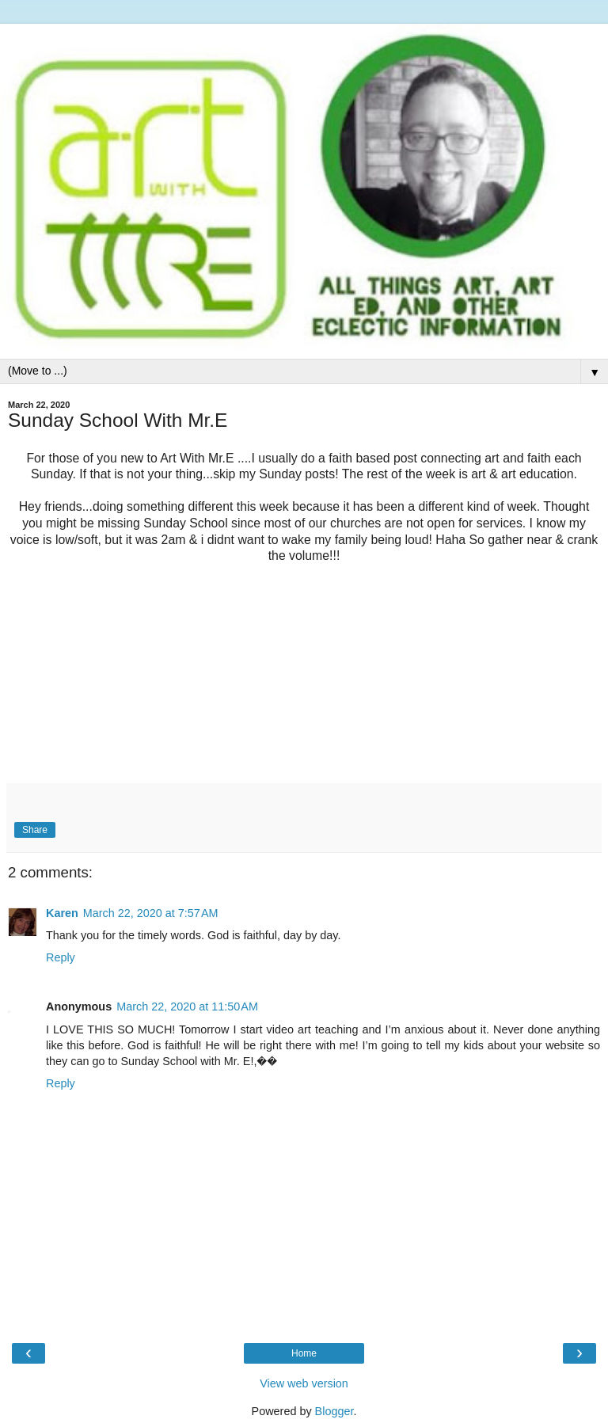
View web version (304, 1383)
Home (304, 1353)
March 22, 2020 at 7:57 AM (150, 913)
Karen (62, 913)
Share (35, 829)
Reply (60, 957)
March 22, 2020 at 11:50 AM (187, 1006)
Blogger (334, 1411)
